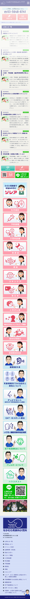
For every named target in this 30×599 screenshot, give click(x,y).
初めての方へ (9, 552)
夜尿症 (7, 566)
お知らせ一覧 (9, 541)
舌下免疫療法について (11, 585)
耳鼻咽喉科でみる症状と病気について (16, 579)
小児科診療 (8, 558)
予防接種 (7, 563)
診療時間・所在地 (10, 549)
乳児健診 (7, 561)
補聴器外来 (8, 582)
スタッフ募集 (9, 555)
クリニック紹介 (9, 547)
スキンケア (8, 572)
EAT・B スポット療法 (11, 588)
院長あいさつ (9, 544)
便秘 (6, 569)
